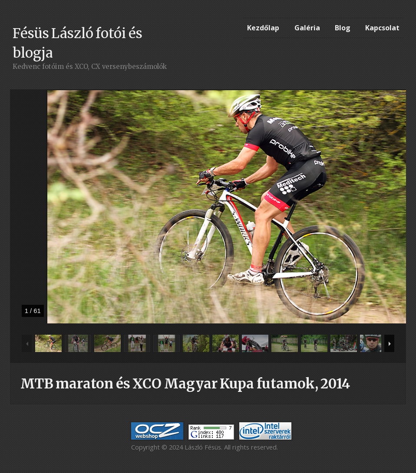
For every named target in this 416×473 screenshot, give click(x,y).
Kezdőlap (263, 28)
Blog (342, 28)
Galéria (307, 28)
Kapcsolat (382, 28)
